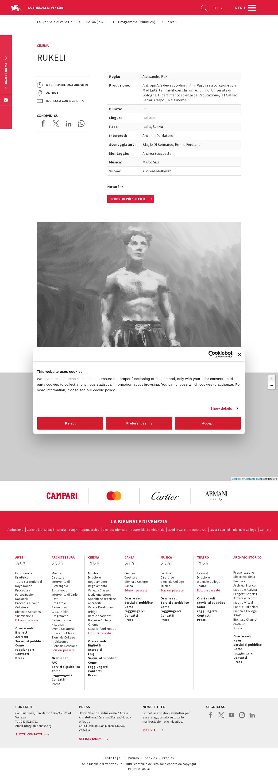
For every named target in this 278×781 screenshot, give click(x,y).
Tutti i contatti (28, 734)
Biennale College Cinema (100, 622)
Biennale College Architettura (63, 639)
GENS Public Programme (60, 614)
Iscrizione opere (99, 594)
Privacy (133, 758)
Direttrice (22, 577)
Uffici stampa (90, 739)
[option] (62, 496)
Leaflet (236, 478)
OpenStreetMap (253, 478)
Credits (168, 758)
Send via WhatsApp (81, 123)
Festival (129, 573)
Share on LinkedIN (68, 123)
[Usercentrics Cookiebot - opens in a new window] (211, 354)
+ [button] (271, 378)
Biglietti (21, 632)
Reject (70, 423)
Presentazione (243, 572)
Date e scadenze (100, 616)
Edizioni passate (26, 620)
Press (19, 658)
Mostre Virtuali (243, 602)
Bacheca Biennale (115, 529)
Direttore (58, 577)
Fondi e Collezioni (245, 607)
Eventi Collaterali (63, 628)
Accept (207, 423)
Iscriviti (149, 730)
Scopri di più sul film (127, 199)
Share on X (55, 123)
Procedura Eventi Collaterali (27, 605)
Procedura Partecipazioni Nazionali (25, 594)
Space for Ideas (63, 633)
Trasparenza (197, 529)
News (237, 640)
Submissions (24, 616)
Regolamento (97, 581)
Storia (61, 529)
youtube (231, 717)
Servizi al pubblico (29, 641)
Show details (221, 408)
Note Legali (113, 758)
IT (218, 8)
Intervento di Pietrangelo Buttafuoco (61, 585)
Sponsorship (90, 529)
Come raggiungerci (25, 647)
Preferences (139, 423)
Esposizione (23, 573)
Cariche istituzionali (40, 529)
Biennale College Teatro (208, 583)
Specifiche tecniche (102, 599)
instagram (242, 717)
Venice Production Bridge (101, 609)
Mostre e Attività (245, 589)
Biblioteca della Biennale (244, 579)
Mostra (57, 573)
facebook (211, 717)
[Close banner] (239, 354)
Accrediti (22, 637)
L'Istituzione (15, 529)
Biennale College (245, 529)
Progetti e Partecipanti (60, 605)
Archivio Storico (244, 585)
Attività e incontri (245, 598)
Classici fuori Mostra (102, 628)
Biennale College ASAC (245, 613)
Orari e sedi (24, 628)
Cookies (150, 758)
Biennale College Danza (136, 583)
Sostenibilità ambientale (148, 529)
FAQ (55, 662)
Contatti (265, 529)
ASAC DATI (240, 624)
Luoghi (73, 529)
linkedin (252, 717)
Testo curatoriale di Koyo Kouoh (28, 583)
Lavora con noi (220, 529)
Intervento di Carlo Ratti (65, 596)
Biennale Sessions (28, 612)
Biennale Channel (245, 619)
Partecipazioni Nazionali (62, 622)
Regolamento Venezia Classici (99, 588)
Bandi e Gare (177, 529)
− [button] (271, 385)
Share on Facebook (43, 123)
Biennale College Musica (172, 583)
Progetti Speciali (245, 594)
